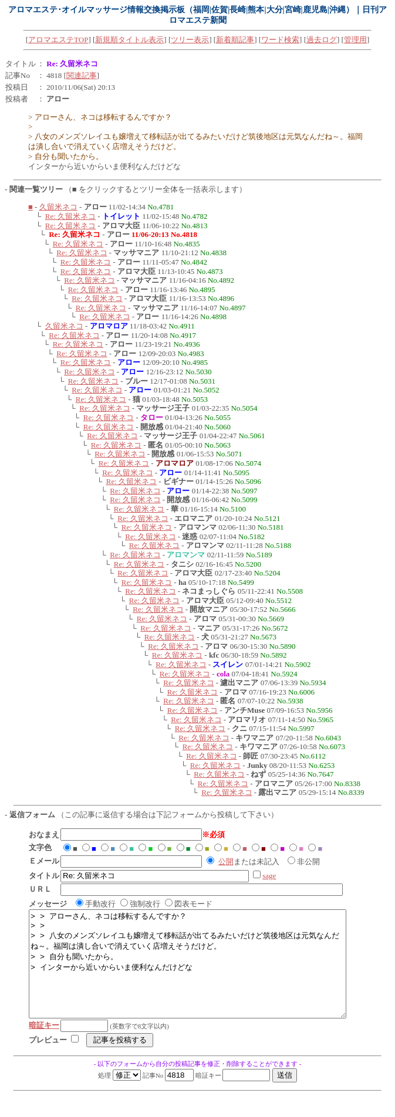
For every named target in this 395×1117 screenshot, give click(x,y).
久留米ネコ (58, 206)
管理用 (355, 39)
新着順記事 (235, 39)
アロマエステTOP (58, 39)
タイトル (20, 63)
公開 (226, 861)
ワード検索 (280, 39)
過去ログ (321, 39)
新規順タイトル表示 (129, 39)
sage (269, 875)
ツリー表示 (190, 39)
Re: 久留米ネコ (70, 216)
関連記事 (81, 75)
